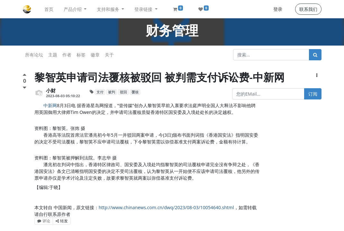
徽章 (95, 55)
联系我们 (308, 9)
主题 (52, 55)
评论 (43, 221)
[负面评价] (25, 87)
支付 (100, 92)
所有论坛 (34, 55)
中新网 (50, 105)
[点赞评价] (25, 75)
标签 (81, 55)
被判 (111, 92)
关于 (109, 55)
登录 (277, 9)
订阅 (312, 94)
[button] (316, 75)
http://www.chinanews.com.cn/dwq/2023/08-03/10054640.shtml (166, 207)
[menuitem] (49, 9)
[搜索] (315, 54)
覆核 (135, 92)
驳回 (123, 92)
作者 (66, 55)
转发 (62, 221)
